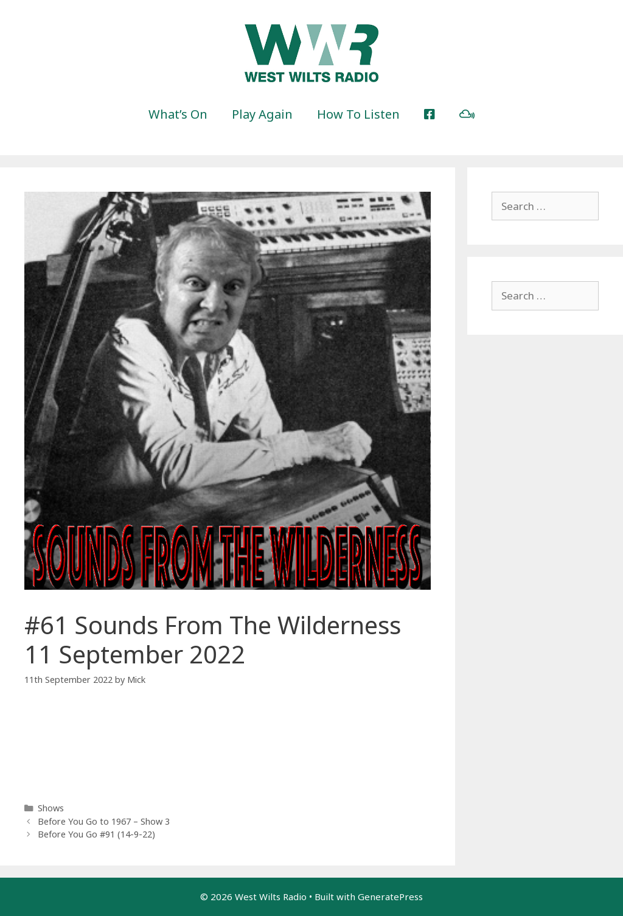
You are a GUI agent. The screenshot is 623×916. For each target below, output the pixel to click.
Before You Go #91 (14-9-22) (96, 834)
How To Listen (358, 114)
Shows (51, 808)
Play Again (262, 114)
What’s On (177, 114)
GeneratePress (390, 896)
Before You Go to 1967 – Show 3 (104, 821)
